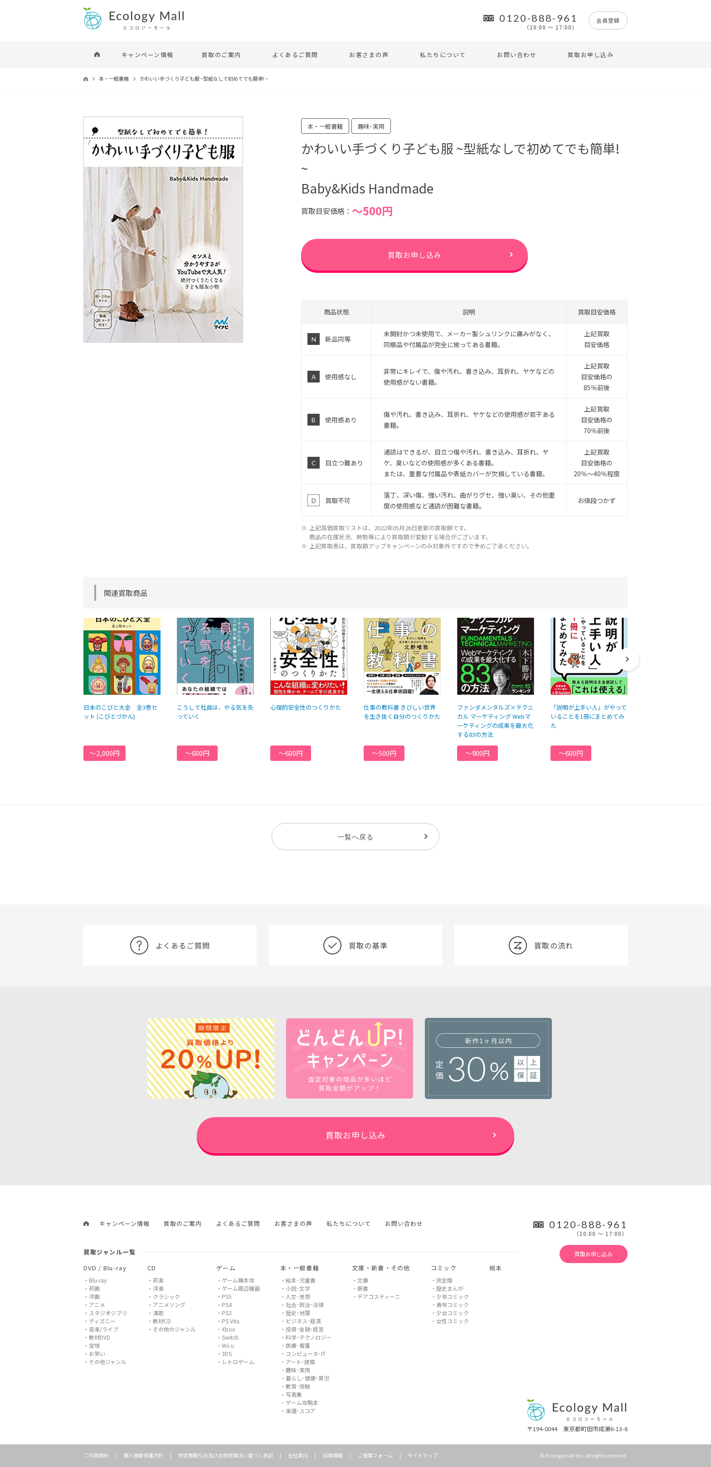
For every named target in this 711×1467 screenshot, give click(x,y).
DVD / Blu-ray (105, 1268)
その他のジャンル (174, 1329)
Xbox (228, 1329)
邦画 (94, 1288)
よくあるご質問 (295, 54)
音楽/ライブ (103, 1329)
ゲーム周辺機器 (241, 1288)
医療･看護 (298, 1345)
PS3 (227, 1313)
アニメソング (169, 1304)
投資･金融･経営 (305, 1329)
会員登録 (608, 20)
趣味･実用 (298, 1370)
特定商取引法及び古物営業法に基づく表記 (225, 1455)
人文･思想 (298, 1296)
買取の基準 (355, 945)
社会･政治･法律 (305, 1304)
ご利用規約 (95, 1455)
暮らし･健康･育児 (307, 1378)
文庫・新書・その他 (381, 1268)
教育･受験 (298, 1386)
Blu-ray (98, 1280)
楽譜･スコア (301, 1410)
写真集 (294, 1394)
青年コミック (452, 1304)
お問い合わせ (516, 54)
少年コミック (452, 1296)
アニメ (97, 1304)
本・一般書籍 (114, 78)
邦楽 (158, 1280)
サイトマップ (423, 1455)
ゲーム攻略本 (302, 1402)
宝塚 (94, 1345)
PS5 (227, 1296)
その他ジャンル (108, 1361)
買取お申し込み (591, 54)
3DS (227, 1353)
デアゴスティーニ (378, 1296)
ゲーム (226, 1268)
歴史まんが (449, 1288)
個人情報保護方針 (143, 1455)
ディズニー (102, 1321)
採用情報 (333, 1455)
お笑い (97, 1353)
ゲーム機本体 (238, 1280)
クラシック (166, 1296)
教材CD (162, 1321)
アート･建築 (300, 1361)
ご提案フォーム (375, 1455)
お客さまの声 (369, 54)
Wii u (228, 1345)
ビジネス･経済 (303, 1321)
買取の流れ (541, 945)
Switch (230, 1337)
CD (151, 1268)
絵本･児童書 (301, 1280)
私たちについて (443, 54)
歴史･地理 (298, 1313)
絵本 (495, 1268)
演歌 (158, 1313)
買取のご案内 (221, 54)
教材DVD (99, 1337)
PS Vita (230, 1321)
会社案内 (298, 1455)
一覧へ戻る (355, 837)
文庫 (362, 1280)
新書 (362, 1288)
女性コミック (452, 1321)
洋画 (94, 1296)
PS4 (227, 1304)
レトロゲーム (238, 1361)
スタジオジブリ (108, 1313)
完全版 (444, 1280)
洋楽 (158, 1288)
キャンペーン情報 (148, 54)
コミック (444, 1268)
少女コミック (452, 1313)
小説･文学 (298, 1288)
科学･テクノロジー (308, 1337)
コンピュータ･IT (306, 1353)
